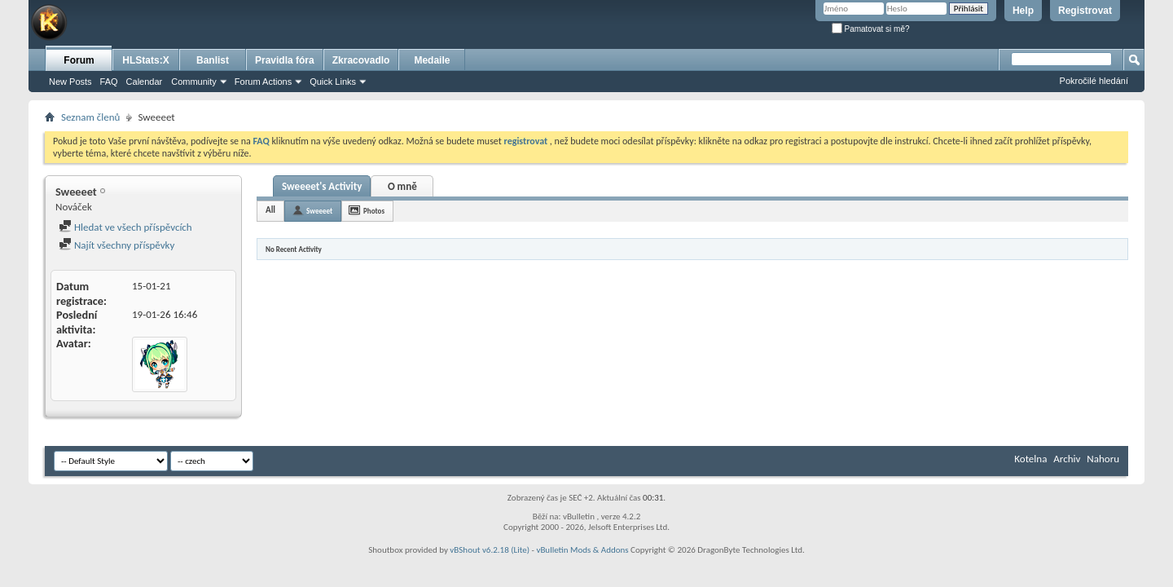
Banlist (212, 60)
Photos (373, 210)
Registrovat (1085, 10)
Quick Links (333, 81)
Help (1023, 10)
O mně (402, 186)
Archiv (1066, 458)
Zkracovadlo (361, 60)
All (270, 210)
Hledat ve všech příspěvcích (125, 227)
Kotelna (1030, 458)
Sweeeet (319, 210)
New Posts (70, 81)
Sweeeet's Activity (322, 186)
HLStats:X (145, 60)
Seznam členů (90, 117)
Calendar (144, 81)
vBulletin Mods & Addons (582, 550)
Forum (79, 60)
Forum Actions (263, 81)
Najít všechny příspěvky (116, 245)
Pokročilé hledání (1094, 81)
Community (194, 81)
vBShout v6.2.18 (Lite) (489, 550)
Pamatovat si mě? (871, 28)
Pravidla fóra (284, 60)
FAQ (109, 81)
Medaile (432, 60)
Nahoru (1103, 458)
